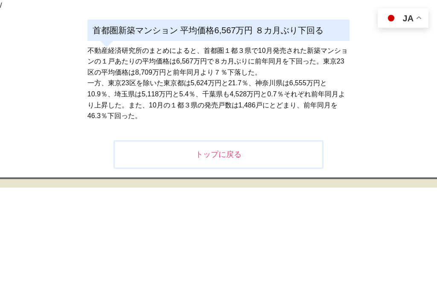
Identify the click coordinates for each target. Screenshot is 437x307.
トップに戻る (218, 154)
